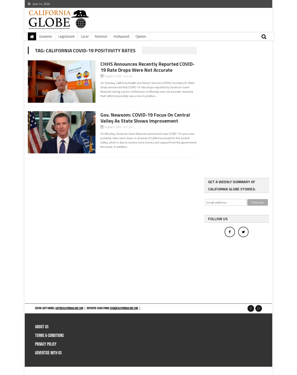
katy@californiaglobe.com (69, 308)
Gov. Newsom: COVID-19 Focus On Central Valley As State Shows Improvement (145, 117)
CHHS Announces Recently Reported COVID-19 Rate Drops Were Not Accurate (147, 67)
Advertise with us (48, 353)
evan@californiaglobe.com (124, 308)
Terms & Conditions (49, 335)
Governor (45, 36)
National (101, 36)
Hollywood (121, 36)
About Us (41, 327)
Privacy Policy (46, 344)
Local (84, 36)
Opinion (141, 36)
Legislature (66, 36)
